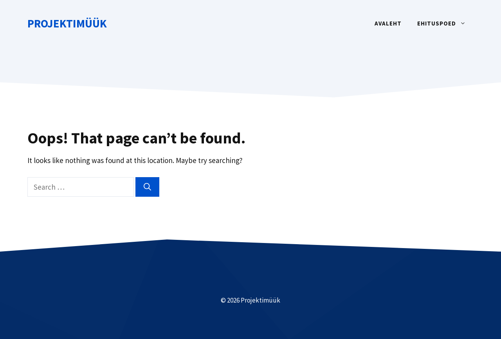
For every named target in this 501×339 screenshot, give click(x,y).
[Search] (147, 187)
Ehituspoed (445, 23)
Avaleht (388, 23)
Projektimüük (67, 23)
